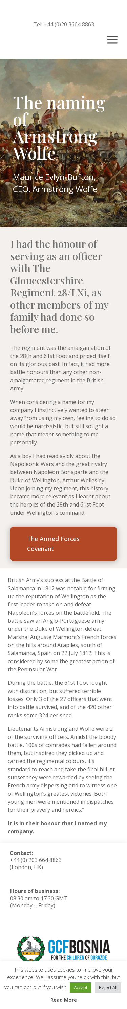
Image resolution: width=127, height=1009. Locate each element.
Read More (63, 999)
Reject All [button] (108, 987)
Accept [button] (80, 987)
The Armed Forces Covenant (53, 544)
